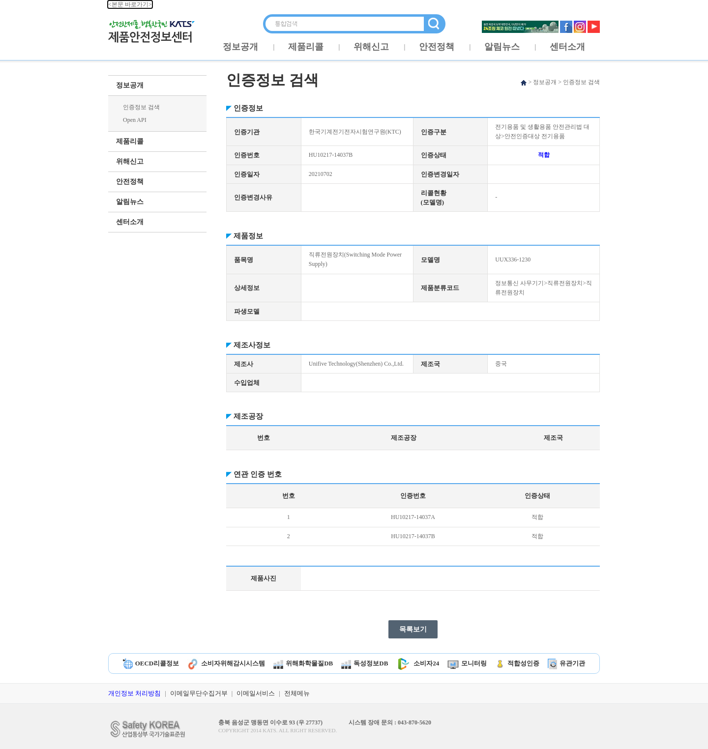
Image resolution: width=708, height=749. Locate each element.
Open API (135, 119)
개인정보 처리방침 (134, 693)
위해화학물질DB (303, 663)
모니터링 (467, 663)
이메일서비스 (255, 693)
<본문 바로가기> (130, 4)
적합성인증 (517, 663)
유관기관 (566, 663)
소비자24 (417, 663)
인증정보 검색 (141, 107)
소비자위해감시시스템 (226, 663)
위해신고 (371, 47)
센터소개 (567, 47)
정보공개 (240, 47)
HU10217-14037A (413, 517)
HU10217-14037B (413, 536)
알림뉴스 (502, 47)
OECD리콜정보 (151, 663)
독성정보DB (364, 663)
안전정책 (436, 47)
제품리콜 (306, 47)
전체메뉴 (297, 693)
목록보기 (413, 629)
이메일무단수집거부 (199, 693)
